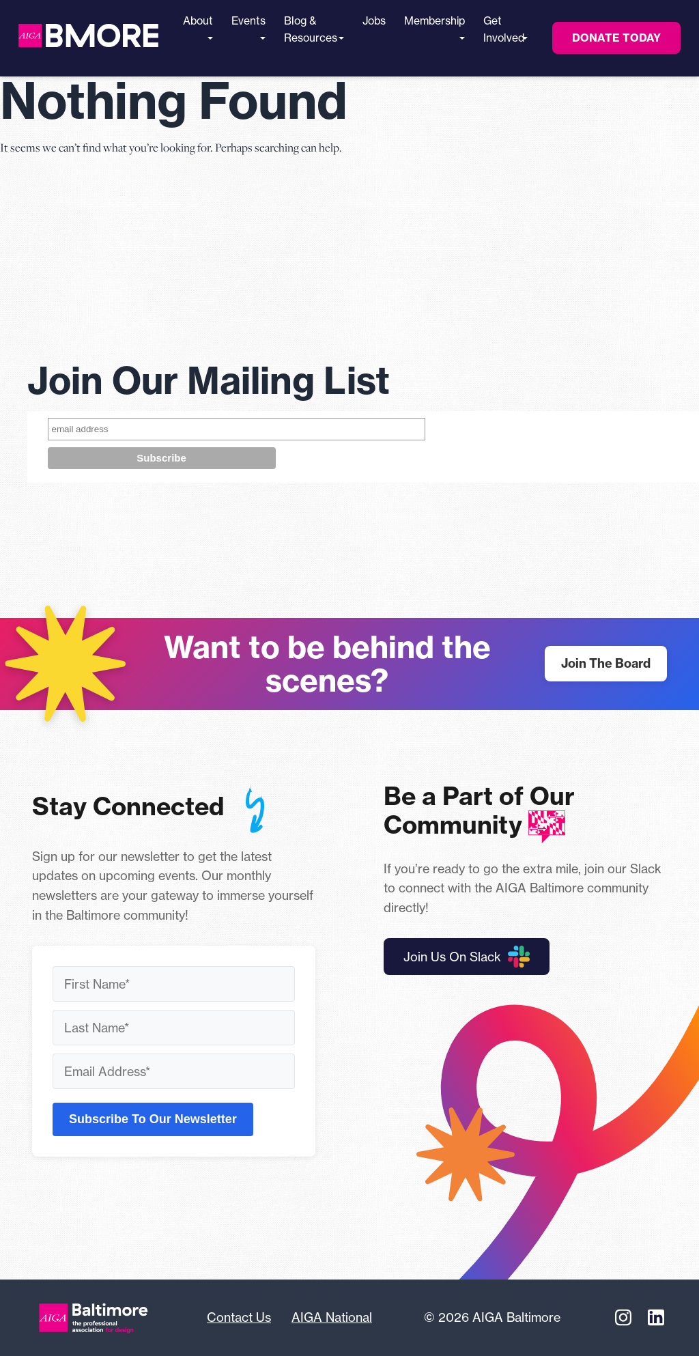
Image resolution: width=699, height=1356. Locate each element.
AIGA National (331, 1317)
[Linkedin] (656, 1318)
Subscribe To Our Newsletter (153, 1119)
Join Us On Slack (466, 956)
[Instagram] (623, 1318)
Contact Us (239, 1317)
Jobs (374, 20)
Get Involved (503, 29)
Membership (434, 27)
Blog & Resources (310, 29)
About (198, 27)
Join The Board (606, 663)
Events (248, 27)
